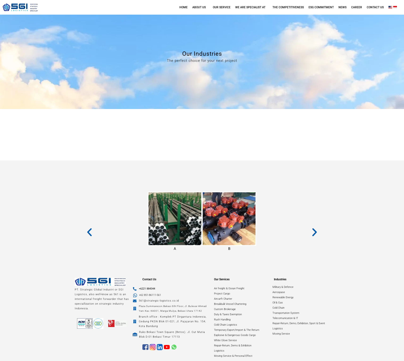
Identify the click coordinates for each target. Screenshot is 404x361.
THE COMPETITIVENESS (288, 7)
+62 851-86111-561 (150, 295)
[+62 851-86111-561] (135, 295)
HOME (183, 7)
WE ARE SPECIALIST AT (250, 7)
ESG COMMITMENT (321, 7)
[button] (200, 7)
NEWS (342, 7)
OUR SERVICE (222, 7)
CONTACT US (375, 7)
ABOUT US (199, 7)
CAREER (356, 7)
